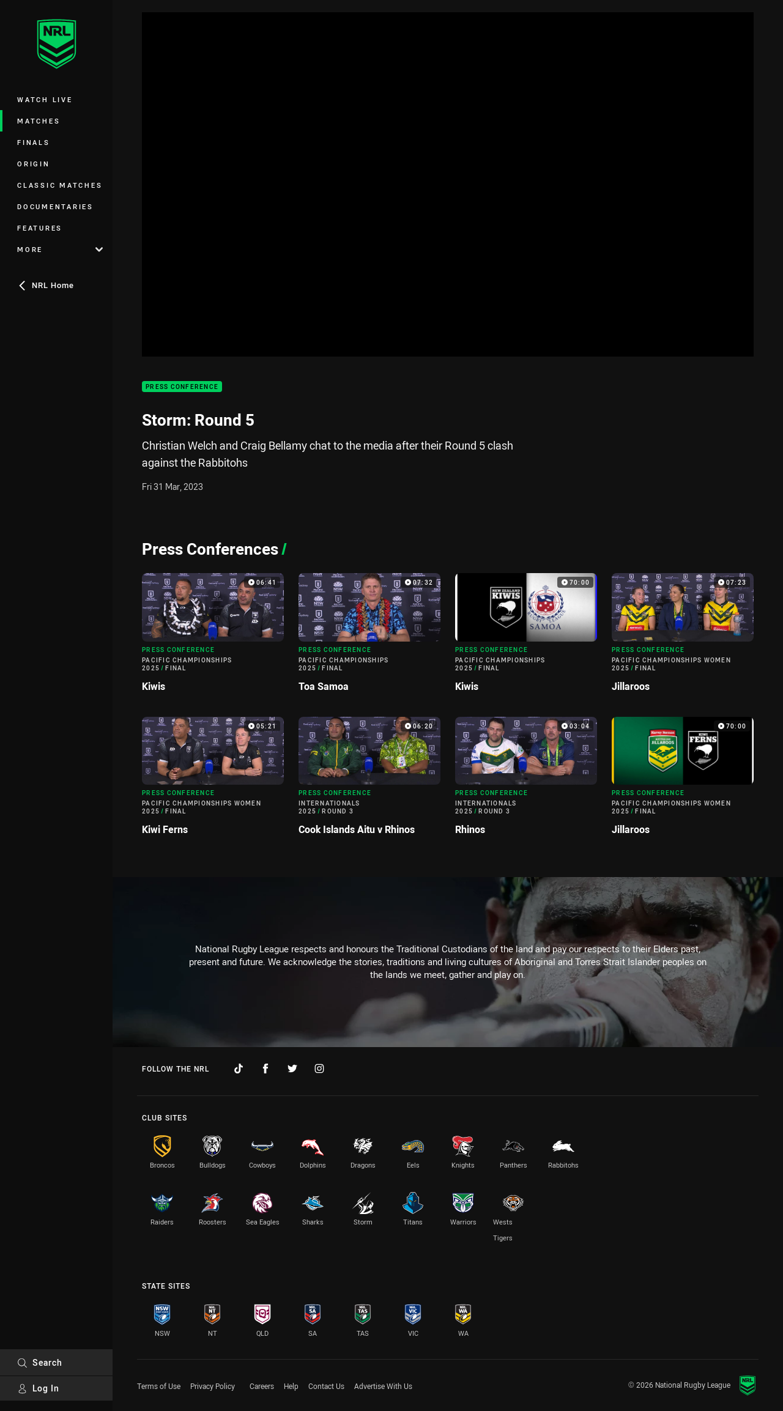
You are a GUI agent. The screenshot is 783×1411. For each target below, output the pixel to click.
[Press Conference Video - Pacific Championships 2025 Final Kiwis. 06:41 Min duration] (213, 637)
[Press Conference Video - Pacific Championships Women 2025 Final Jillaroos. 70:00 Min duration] (683, 781)
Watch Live (45, 99)
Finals (33, 142)
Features (39, 227)
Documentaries (55, 206)
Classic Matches (59, 185)
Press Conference (182, 387)
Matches (38, 120)
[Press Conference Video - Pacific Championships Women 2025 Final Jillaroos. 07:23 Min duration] (683, 637)
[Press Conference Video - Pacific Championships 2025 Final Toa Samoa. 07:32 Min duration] (369, 637)
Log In (38, 1388)
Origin (33, 163)
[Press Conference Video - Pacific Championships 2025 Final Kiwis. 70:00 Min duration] (526, 637)
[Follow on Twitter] (292, 1068)
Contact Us (326, 1386)
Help (291, 1386)
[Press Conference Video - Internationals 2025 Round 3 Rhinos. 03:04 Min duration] (526, 781)
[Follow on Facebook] (265, 1068)
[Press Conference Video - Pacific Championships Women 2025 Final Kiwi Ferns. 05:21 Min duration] (213, 781)
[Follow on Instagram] (319, 1068)
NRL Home (45, 285)
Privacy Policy (212, 1386)
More (60, 249)
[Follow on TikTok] (238, 1068)
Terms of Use (158, 1386)
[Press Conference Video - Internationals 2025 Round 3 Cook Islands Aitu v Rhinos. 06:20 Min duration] (369, 781)
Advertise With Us (383, 1386)
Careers (262, 1386)
